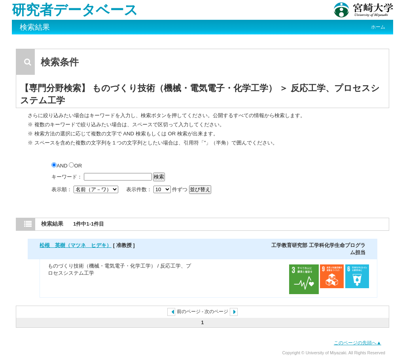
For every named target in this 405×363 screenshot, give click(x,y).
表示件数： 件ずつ (157, 189)
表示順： (85, 189)
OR (75, 166)
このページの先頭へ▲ (357, 343)
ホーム (378, 27)
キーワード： (66, 177)
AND (60, 166)
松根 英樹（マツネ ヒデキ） (76, 245)
